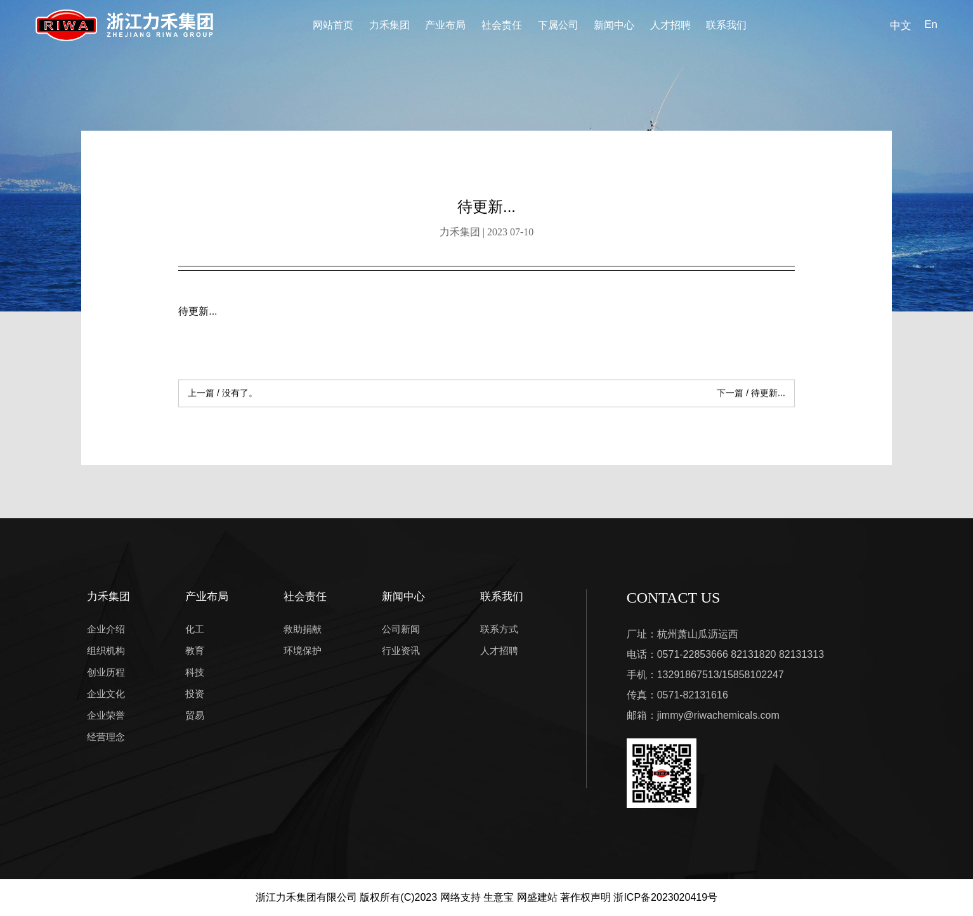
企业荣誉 (106, 715)
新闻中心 (614, 25)
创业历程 (106, 672)
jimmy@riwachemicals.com (718, 715)
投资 (194, 693)
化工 (194, 629)
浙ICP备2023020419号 (665, 897)
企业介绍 (106, 629)
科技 (194, 672)
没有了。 (223, 394)
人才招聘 (670, 25)
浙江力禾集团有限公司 (306, 897)
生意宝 (498, 897)
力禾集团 (389, 25)
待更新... (751, 394)
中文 (900, 26)
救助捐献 (303, 629)
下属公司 (558, 25)
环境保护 (303, 650)
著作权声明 (585, 897)
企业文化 (106, 693)
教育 (194, 650)
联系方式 (499, 629)
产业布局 (445, 25)
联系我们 (726, 25)
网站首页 (333, 25)
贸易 (194, 715)
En (930, 24)
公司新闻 (401, 629)
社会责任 (501, 25)
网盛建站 (537, 897)
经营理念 (106, 736)
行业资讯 (401, 650)
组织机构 (106, 650)
